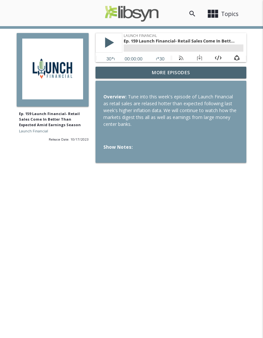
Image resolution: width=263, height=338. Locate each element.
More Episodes (171, 72)
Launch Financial (33, 130)
